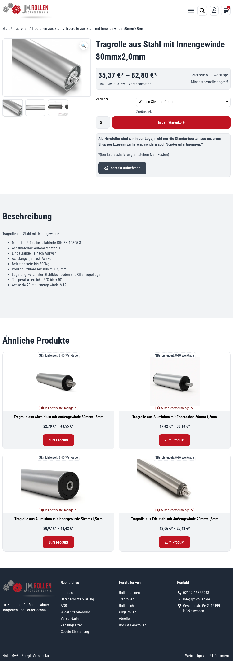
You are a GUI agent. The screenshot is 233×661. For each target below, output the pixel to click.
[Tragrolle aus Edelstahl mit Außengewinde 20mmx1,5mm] (174, 483)
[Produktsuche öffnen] (202, 11)
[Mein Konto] (214, 10)
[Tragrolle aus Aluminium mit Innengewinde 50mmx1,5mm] (58, 483)
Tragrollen (20, 28)
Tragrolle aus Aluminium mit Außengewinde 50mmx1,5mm (58, 417)
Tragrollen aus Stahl (47, 28)
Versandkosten (140, 84)
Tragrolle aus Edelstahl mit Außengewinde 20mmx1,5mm (174, 519)
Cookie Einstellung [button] (75, 631)
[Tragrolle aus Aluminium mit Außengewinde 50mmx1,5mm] (58, 381)
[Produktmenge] (103, 122)
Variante (102, 99)
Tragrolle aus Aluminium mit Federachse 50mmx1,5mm (174, 417)
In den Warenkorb (171, 122)
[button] (83, 45)
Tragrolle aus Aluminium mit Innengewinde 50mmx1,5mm (58, 519)
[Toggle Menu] (191, 10)
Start (6, 28)
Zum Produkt (58, 440)
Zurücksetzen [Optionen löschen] (146, 111)
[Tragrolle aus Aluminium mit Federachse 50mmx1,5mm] (174, 381)
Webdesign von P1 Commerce (208, 655)
